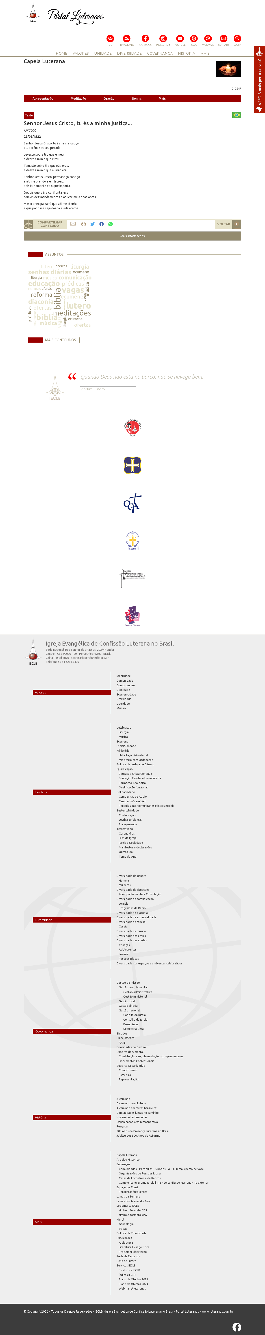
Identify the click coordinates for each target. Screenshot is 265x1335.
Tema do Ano (128, 856)
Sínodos (122, 1033)
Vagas (123, 1228)
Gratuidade (124, 698)
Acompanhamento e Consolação (140, 894)
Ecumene (122, 741)
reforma (41, 294)
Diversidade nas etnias (131, 935)
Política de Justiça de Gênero (135, 764)
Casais (123, 926)
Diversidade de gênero (131, 875)
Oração (109, 98)
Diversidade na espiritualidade (136, 917)
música (50, 277)
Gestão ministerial (135, 996)
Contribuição (127, 815)
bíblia (57, 299)
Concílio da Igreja (134, 1014)
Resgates (123, 1126)
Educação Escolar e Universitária (140, 778)
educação (44, 283)
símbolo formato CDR (133, 1210)
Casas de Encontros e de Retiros (140, 1178)
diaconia (41, 301)
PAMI (122, 1042)
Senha (136, 98)
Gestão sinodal (128, 1005)
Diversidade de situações (133, 889)
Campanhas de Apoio (133, 796)
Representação (129, 1079)
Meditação (78, 98)
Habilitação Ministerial (133, 755)
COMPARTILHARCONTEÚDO (49, 224)
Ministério (123, 750)
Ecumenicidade (126, 694)
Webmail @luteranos (132, 1288)
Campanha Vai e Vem (132, 801)
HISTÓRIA (186, 53)
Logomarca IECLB (128, 1205)
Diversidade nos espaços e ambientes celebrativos (149, 963)
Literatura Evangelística (134, 1247)
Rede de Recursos (128, 1256)
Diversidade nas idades (132, 940)
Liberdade (123, 703)
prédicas (73, 283)
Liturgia (124, 732)
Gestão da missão (128, 982)
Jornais (123, 903)
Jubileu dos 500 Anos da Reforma (138, 1135)
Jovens (123, 954)
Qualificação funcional (133, 787)
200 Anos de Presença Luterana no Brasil (143, 1131)
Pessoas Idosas (129, 958)
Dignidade (123, 689)
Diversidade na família (131, 921)
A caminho (123, 1098)
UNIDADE (103, 53)
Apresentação (43, 98)
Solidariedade (126, 792)
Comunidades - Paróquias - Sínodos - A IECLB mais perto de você (161, 1168)
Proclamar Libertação (133, 1251)
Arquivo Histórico (128, 1159)
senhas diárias (49, 271)
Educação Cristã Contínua (135, 773)
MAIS (204, 53)
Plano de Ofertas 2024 (133, 1284)
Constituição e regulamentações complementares (151, 1056)
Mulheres (125, 884)
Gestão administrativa (137, 992)
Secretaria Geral (133, 1028)
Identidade (124, 675)
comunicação (75, 278)
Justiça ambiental (130, 819)
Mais (162, 98)
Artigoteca (126, 1242)
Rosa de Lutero (126, 1260)
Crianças (124, 945)
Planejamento (128, 824)
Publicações (124, 1237)
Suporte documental (130, 1051)
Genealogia (126, 1224)
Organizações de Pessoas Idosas (140, 1173)
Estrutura (125, 1074)
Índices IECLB (127, 1274)
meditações (72, 313)
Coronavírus (127, 833)
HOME (61, 53)
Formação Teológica (132, 782)
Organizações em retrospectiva (137, 1121)
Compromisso (126, 685)
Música (123, 736)
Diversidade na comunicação (135, 898)
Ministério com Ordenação (136, 759)
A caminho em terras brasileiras (137, 1108)
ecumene (81, 272)
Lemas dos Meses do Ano (133, 1201)
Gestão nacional (129, 1010)
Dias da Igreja (128, 837)
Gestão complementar (133, 987)
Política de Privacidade (131, 1233)
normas (34, 288)
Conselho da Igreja (135, 1019)
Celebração (124, 727)
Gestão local (127, 1001)
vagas (73, 289)
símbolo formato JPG (133, 1214)
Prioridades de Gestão (131, 1047)
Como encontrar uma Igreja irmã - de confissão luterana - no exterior (164, 1182)
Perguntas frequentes (133, 1191)
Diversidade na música (131, 931)
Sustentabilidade (128, 810)
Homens (124, 880)
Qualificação (125, 769)
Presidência (130, 1024)
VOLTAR (223, 224)
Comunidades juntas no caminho (138, 1112)
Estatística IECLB (129, 1270)
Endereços (123, 1164)
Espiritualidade (126, 745)
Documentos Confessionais (136, 1060)
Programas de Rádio (132, 908)
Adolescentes (128, 949)
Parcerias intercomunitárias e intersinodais (146, 805)
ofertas (61, 266)
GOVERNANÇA (160, 53)
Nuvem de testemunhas (132, 1117)
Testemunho (125, 828)
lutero (47, 266)
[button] (132, 236)
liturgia (79, 266)
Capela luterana (127, 1155)
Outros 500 (126, 851)
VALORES (81, 53)
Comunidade (125, 680)
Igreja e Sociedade (131, 842)
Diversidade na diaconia (132, 912)
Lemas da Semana (128, 1196)
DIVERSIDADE (129, 53)
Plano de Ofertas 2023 (133, 1279)
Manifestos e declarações (135, 847)
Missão (121, 708)
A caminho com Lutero (131, 1103)
